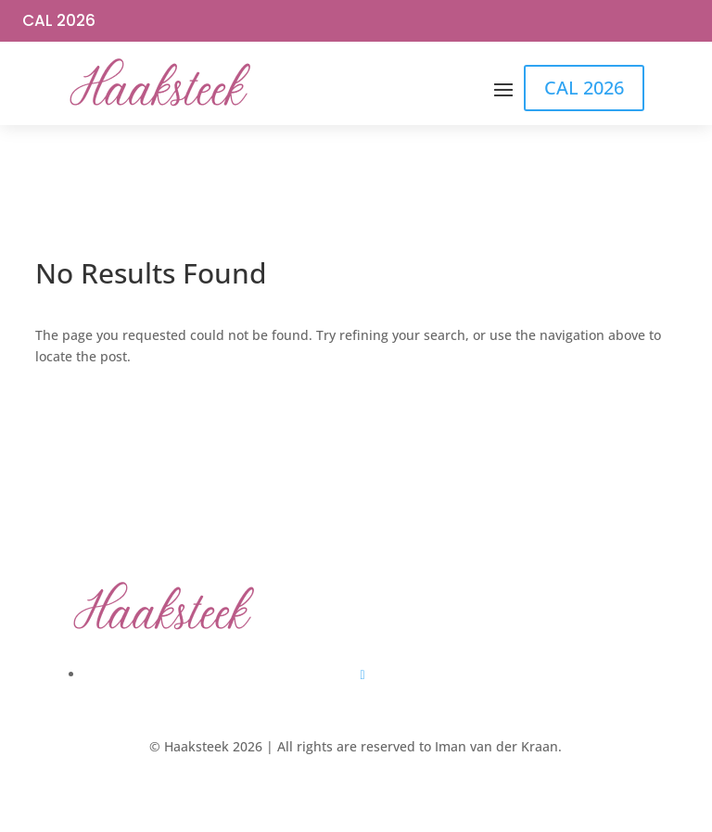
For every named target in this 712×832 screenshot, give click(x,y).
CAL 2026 (58, 20)
